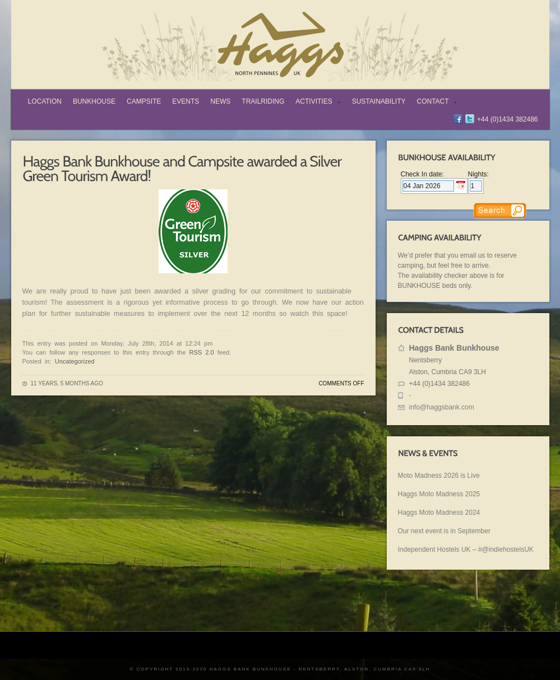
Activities (315, 102)
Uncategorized (75, 361)
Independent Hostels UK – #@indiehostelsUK (466, 549)
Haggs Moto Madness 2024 (439, 512)
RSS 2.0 (201, 352)
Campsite (144, 101)
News (220, 101)
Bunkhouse (94, 101)
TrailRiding (263, 101)
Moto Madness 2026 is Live (439, 475)
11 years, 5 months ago (67, 383)
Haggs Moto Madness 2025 (439, 494)
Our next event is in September (444, 531)
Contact (434, 102)
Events (185, 101)
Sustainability (379, 101)
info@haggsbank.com (441, 407)
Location (45, 101)
